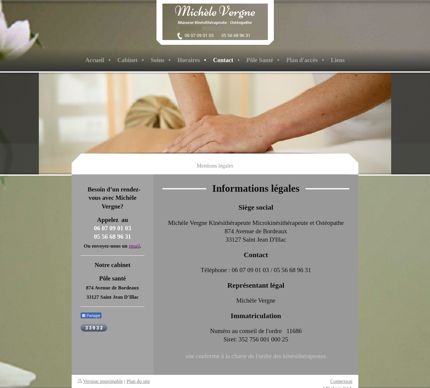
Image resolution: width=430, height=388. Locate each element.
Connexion (341, 381)
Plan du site (138, 381)
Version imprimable (100, 381)
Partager (91, 316)
